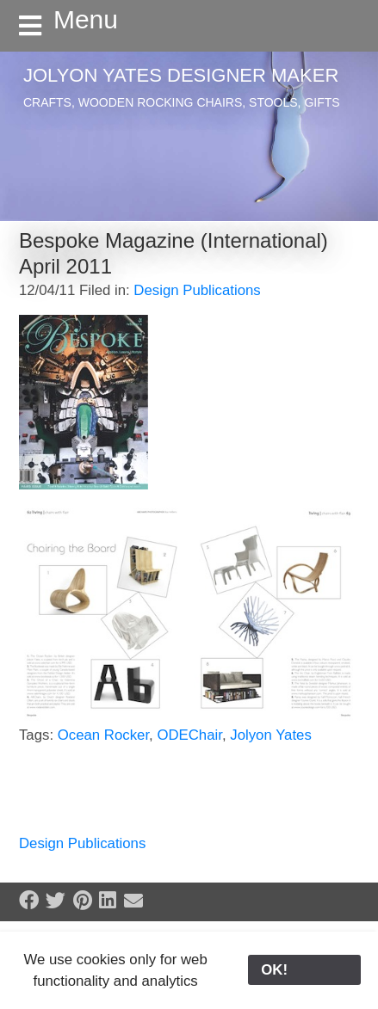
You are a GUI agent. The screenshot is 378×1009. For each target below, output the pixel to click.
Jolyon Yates (271, 735)
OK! (304, 970)
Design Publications (196, 290)
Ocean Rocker (103, 735)
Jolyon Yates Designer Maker (180, 75)
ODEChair (189, 735)
